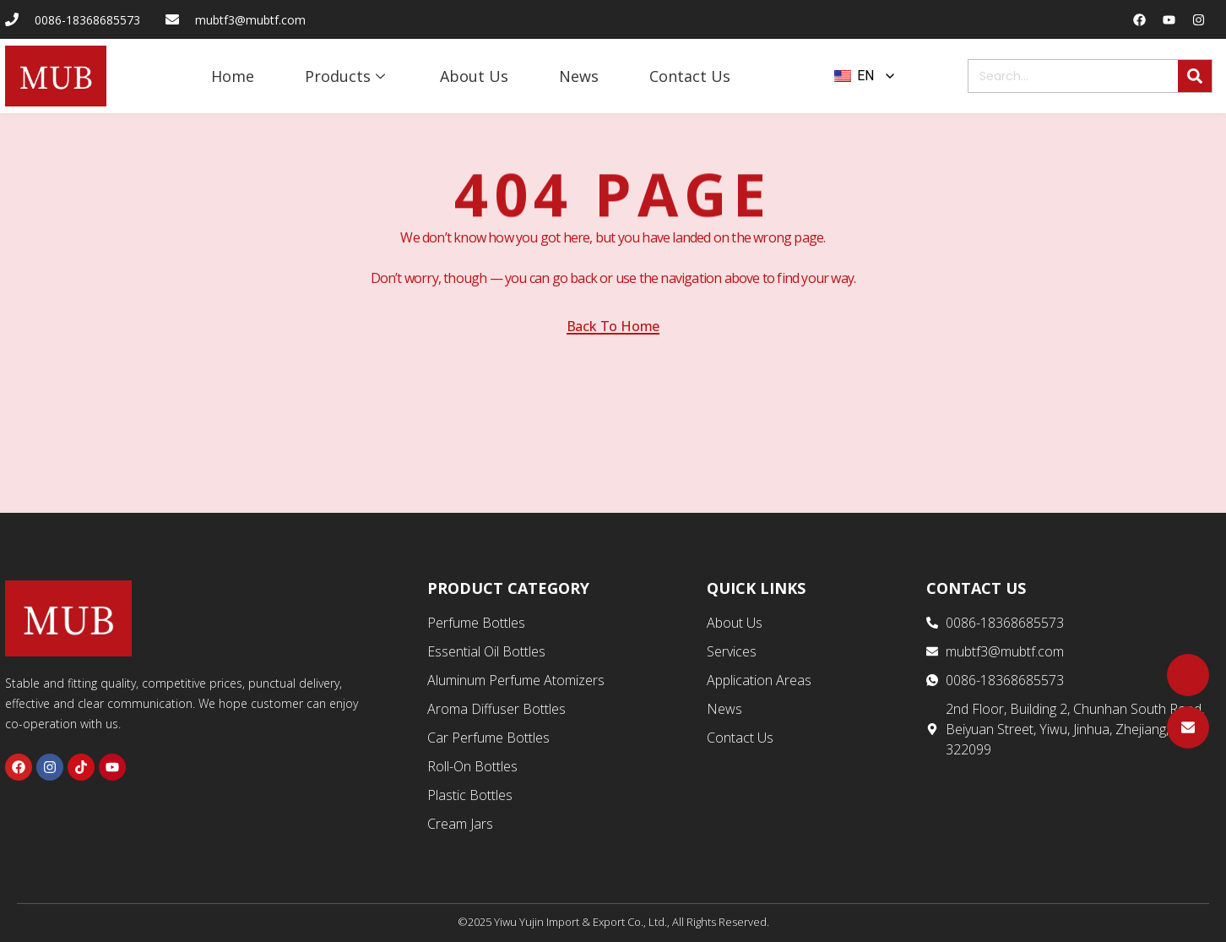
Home (232, 76)
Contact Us (689, 76)
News (579, 76)
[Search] (1195, 76)
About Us (474, 76)
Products (347, 76)
